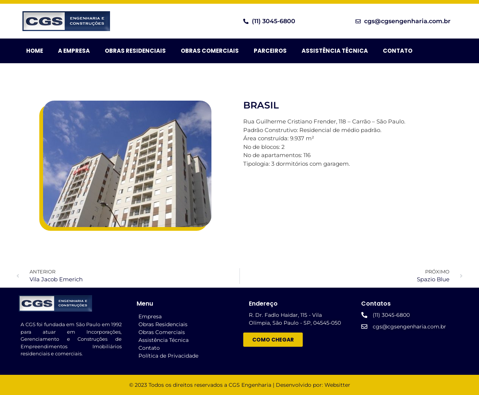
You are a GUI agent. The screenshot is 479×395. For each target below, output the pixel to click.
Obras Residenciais (135, 51)
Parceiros (270, 51)
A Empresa (74, 51)
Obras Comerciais (210, 51)
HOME (34, 51)
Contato (397, 51)
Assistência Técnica (335, 51)
